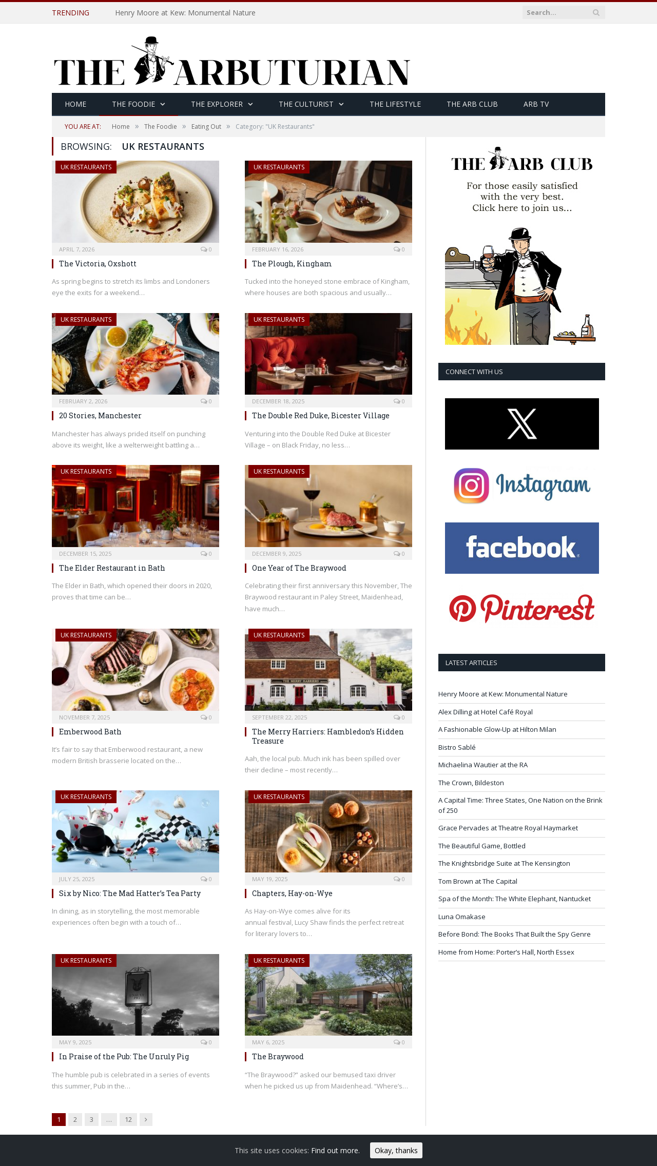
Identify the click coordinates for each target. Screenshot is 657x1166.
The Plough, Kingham (292, 263)
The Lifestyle (395, 104)
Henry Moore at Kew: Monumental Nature (185, 12)
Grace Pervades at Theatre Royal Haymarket (508, 827)
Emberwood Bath (90, 731)
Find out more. (335, 1150)
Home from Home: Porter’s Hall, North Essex (506, 952)
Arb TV (536, 104)
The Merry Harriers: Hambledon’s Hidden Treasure (328, 736)
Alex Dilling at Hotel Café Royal (485, 711)
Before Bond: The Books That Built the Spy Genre (514, 934)
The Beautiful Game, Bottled (482, 845)
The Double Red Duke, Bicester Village (321, 415)
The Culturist (306, 104)
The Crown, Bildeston (471, 782)
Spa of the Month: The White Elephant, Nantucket (514, 898)
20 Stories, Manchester (100, 415)
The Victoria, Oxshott (98, 263)
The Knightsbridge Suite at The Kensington (504, 863)
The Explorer (217, 104)
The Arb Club (472, 104)
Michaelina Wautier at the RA (483, 764)
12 (128, 1119)
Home (75, 104)
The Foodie (133, 104)
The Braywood (278, 1056)
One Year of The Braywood (299, 568)
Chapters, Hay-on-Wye (292, 893)
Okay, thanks (396, 1150)
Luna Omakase (462, 916)
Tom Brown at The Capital (477, 881)
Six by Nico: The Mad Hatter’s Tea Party (130, 893)
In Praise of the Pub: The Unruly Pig (124, 1056)
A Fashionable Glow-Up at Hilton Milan (497, 729)
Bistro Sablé (457, 747)
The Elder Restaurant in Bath (112, 568)
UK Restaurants (86, 167)
